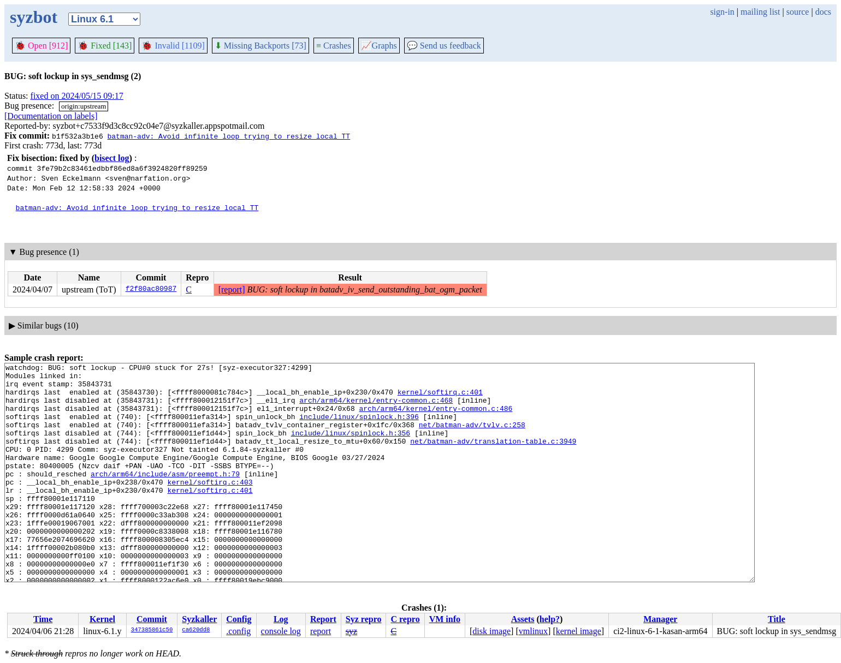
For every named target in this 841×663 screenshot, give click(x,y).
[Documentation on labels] (51, 116)
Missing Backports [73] (260, 45)
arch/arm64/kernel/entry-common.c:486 (435, 418)
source (797, 11)
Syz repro (364, 619)
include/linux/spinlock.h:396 (358, 428)
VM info (444, 619)
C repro (404, 619)
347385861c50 (152, 630)
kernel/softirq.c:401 (440, 398)
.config (238, 631)
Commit (152, 619)
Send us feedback (444, 45)
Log (281, 619)
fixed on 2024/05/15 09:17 (77, 95)
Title (776, 619)
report (320, 631)
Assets (523, 619)
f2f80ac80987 (151, 290)
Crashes (333, 45)
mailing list (760, 11)
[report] (231, 289)
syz (351, 631)
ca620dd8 (196, 630)
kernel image (578, 631)
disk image (491, 631)
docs (823, 11)
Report (323, 619)
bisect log (111, 158)
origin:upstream (83, 106)
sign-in (722, 11)
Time (42, 619)
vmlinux (533, 631)
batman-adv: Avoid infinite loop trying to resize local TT (228, 136)
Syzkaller (199, 619)
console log (281, 631)
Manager (660, 619)
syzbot (33, 17)
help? (550, 619)
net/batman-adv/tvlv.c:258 (472, 438)
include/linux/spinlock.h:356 (350, 447)
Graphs (379, 45)
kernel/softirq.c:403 (209, 506)
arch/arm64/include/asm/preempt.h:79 (165, 496)
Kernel (102, 619)
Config (238, 619)
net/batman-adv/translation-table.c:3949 (493, 457)
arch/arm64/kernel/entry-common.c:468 (376, 408)
